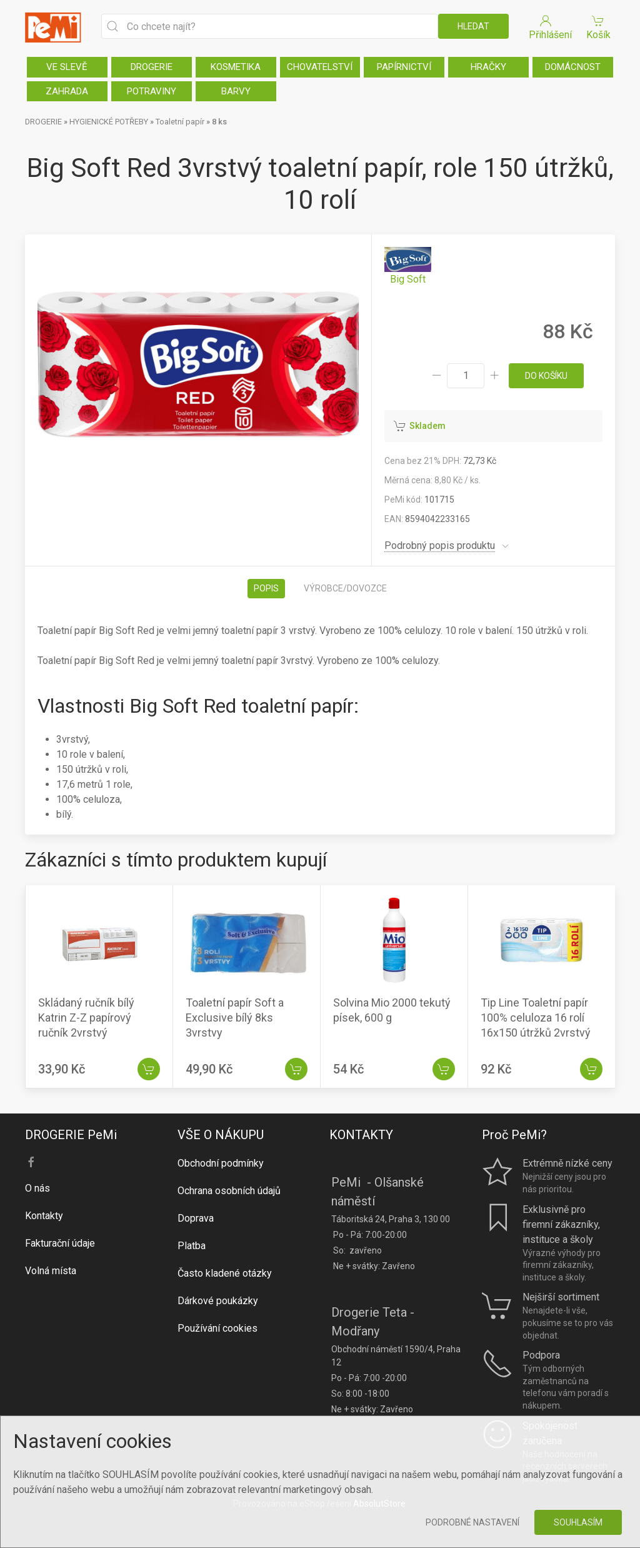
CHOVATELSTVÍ (319, 67)
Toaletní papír (180, 121)
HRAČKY (488, 67)
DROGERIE (151, 67)
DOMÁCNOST (573, 67)
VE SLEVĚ (67, 67)
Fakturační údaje (60, 1243)
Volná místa (50, 1271)
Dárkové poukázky (218, 1301)
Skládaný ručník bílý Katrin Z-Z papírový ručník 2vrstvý (86, 1017)
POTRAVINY (151, 91)
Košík (598, 27)
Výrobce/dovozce (345, 588)
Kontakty (44, 1216)
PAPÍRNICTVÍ (404, 67)
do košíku (546, 376)
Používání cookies (218, 1328)
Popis (266, 588)
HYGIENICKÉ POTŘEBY (108, 121)
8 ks (219, 121)
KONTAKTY (361, 1134)
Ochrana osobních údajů (229, 1191)
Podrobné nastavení (472, 1522)
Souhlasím (578, 1522)
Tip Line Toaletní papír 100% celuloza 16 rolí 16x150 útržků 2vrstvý (536, 1017)
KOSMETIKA (236, 67)
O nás (37, 1188)
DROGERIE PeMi (71, 1134)
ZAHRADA (67, 91)
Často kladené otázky (225, 1273)
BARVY (236, 91)
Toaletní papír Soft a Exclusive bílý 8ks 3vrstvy (235, 1017)
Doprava (196, 1218)
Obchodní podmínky (221, 1163)
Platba (192, 1246)
